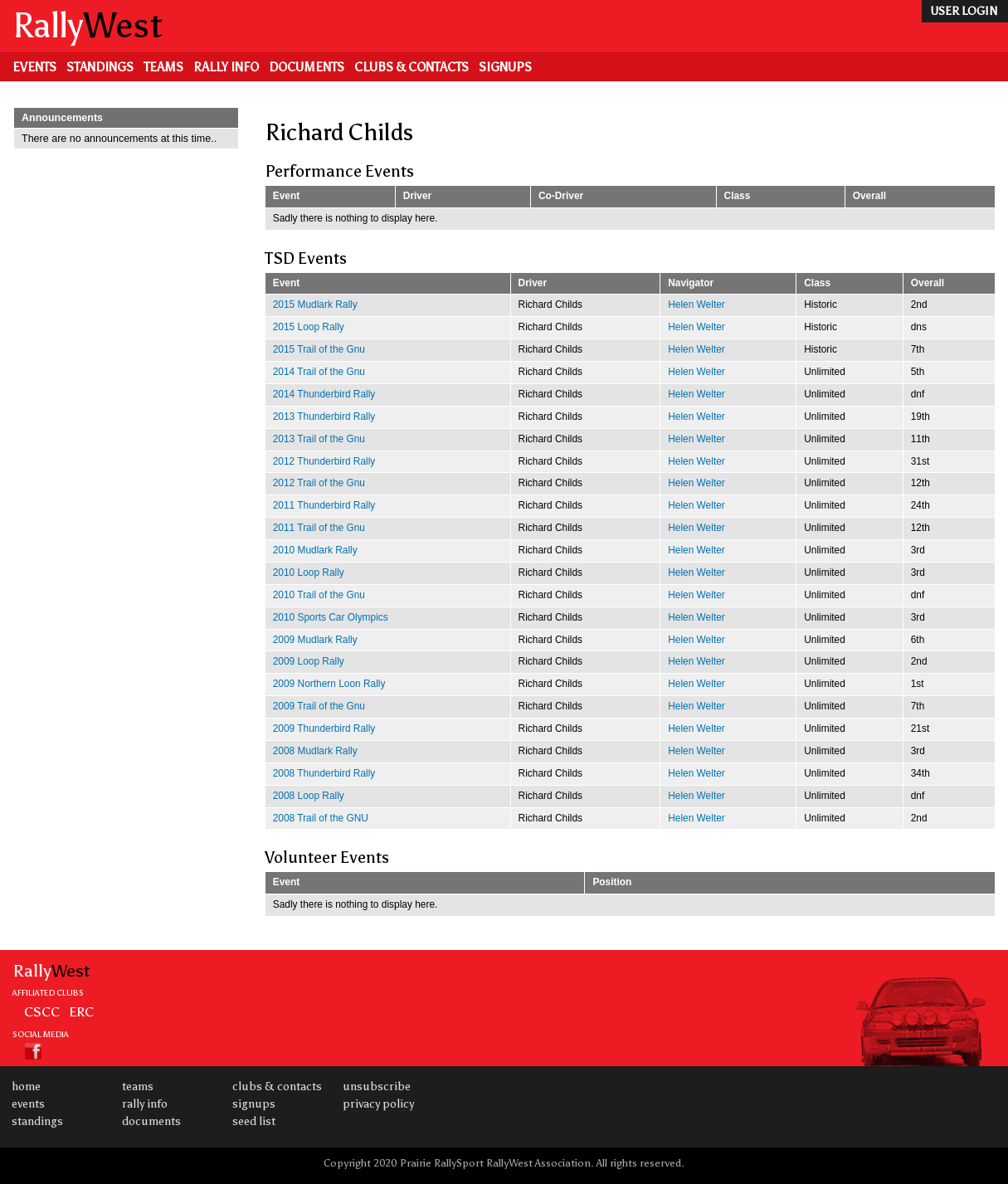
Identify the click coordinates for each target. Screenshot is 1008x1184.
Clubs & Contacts (411, 67)
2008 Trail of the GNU (320, 818)
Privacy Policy (378, 1104)
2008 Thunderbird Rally (324, 773)
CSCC (42, 1011)
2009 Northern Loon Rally (329, 683)
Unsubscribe (377, 1086)
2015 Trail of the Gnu (319, 349)
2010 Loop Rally (308, 572)
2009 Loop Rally (308, 661)
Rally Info (226, 67)
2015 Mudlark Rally (315, 304)
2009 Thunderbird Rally (324, 728)
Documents (306, 67)
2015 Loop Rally (308, 327)
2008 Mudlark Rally (315, 751)
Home (26, 1086)
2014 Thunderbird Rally (324, 394)
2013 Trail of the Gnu (319, 439)
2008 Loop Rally (308, 796)
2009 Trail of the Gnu (319, 706)
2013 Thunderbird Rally (324, 416)
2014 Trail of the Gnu (319, 372)
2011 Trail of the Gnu (319, 528)
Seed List (253, 1121)
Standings (100, 67)
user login (963, 11)
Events (34, 67)
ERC (81, 1011)
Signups (505, 67)
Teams (163, 67)
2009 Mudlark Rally (315, 640)
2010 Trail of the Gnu (319, 595)
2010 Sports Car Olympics (330, 617)
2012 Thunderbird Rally (324, 461)
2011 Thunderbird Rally (324, 505)
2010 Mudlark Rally (315, 550)
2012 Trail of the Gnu (319, 483)
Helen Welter (696, 304)
